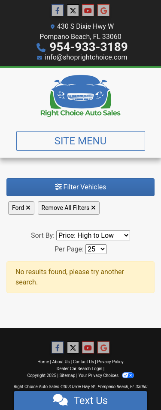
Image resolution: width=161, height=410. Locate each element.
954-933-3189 (88, 47)
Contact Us (83, 361)
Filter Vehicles (80, 187)
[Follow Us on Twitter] (73, 10)
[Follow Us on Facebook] (58, 10)
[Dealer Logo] (81, 96)
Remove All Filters (69, 207)
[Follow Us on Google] (103, 10)
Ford (21, 207)
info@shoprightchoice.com (86, 57)
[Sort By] (93, 235)
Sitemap (67, 375)
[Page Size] (95, 249)
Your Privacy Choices (106, 375)
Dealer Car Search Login (80, 368)
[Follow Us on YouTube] (88, 10)
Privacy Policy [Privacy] (110, 361)
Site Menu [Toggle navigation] (81, 141)
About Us (61, 361)
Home (43, 361)
